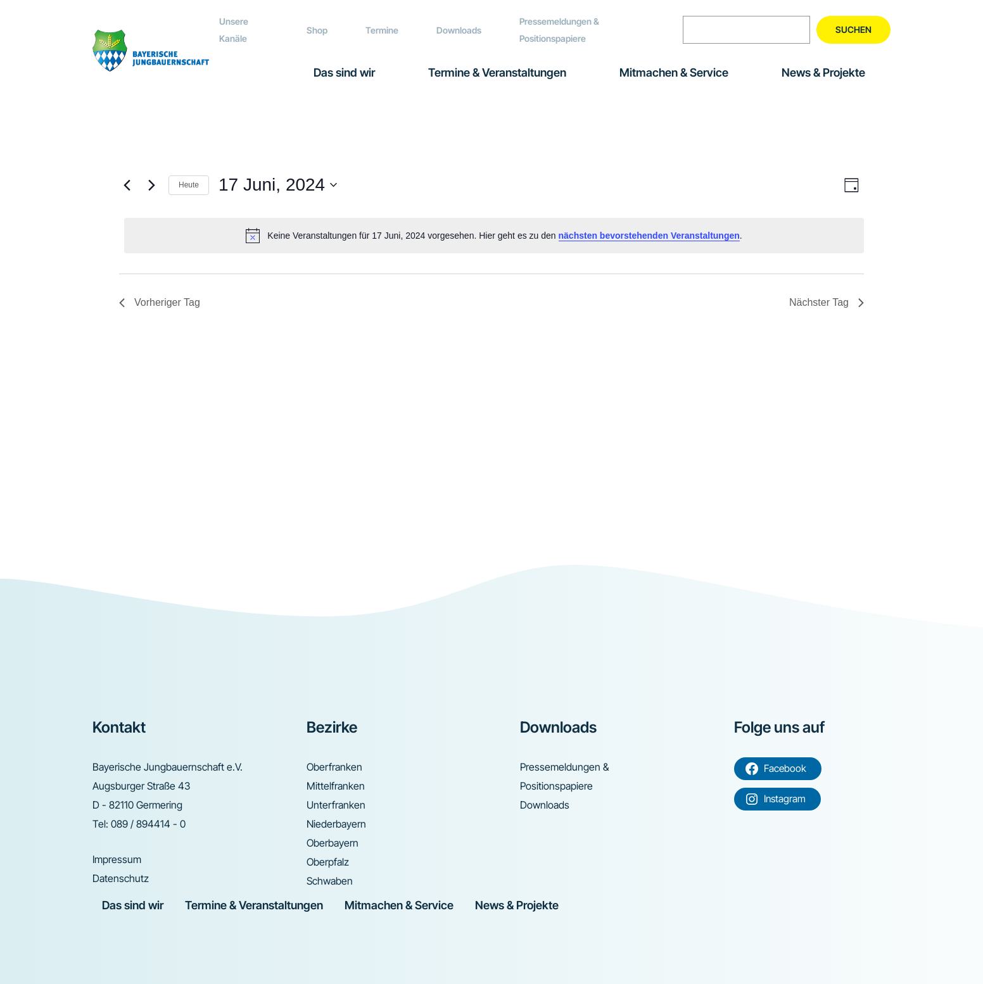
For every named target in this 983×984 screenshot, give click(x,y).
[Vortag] (126, 184)
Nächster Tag (826, 302)
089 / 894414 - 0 (148, 823)
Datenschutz (120, 878)
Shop (317, 30)
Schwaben (330, 880)
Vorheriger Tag (159, 302)
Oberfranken (334, 766)
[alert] (494, 235)
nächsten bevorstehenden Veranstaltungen (649, 235)
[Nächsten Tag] (151, 184)
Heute (189, 184)
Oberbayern (332, 842)
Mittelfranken (336, 785)
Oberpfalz (328, 861)
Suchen (853, 29)
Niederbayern (336, 823)
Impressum (116, 859)
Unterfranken (336, 804)
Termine (381, 30)
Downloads (458, 30)
